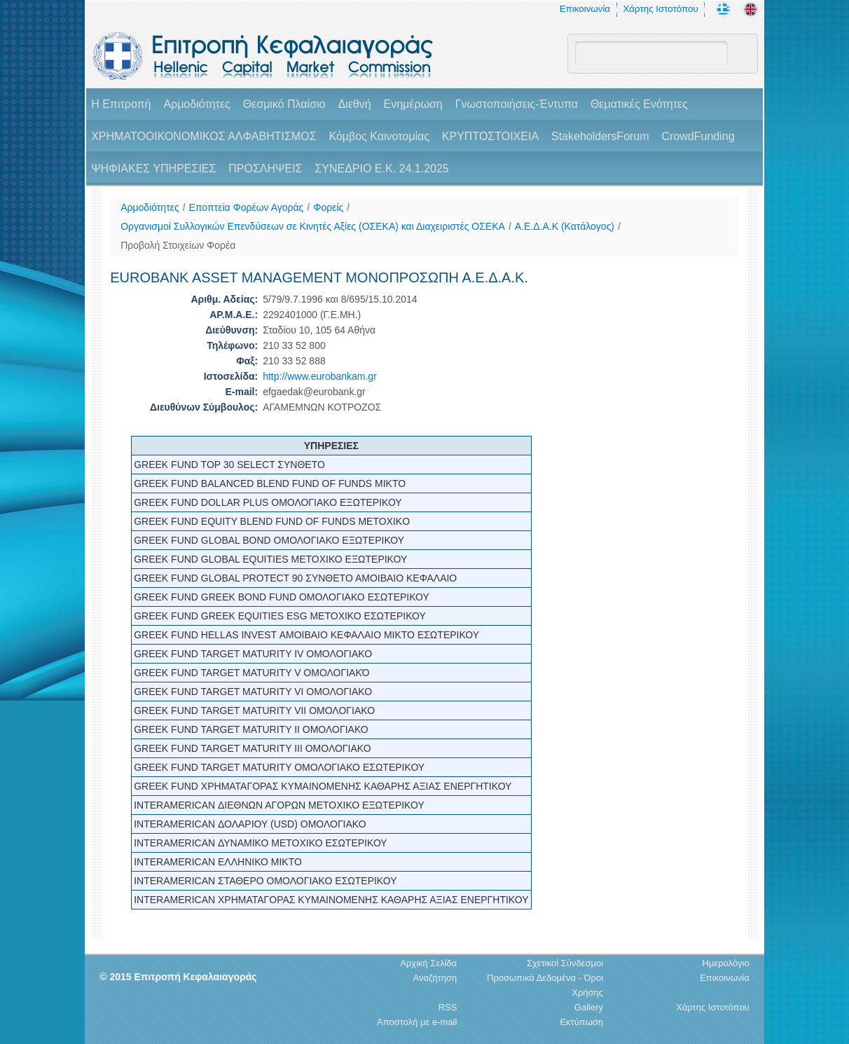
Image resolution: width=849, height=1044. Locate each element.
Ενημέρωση (412, 104)
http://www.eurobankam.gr (320, 376)
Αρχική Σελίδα (428, 963)
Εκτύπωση (581, 1022)
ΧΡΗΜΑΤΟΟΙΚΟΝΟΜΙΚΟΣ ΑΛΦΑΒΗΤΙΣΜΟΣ (203, 136)
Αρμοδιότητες (196, 104)
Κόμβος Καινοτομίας (379, 136)
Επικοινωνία (585, 9)
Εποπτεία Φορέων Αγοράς (246, 207)
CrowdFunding (697, 136)
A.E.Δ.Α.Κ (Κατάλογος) (564, 226)
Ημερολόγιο (726, 963)
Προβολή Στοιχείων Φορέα (177, 245)
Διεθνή (354, 104)
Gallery (588, 1007)
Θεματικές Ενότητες (639, 104)
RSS (448, 1007)
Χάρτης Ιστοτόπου (660, 9)
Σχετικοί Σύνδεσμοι (565, 963)
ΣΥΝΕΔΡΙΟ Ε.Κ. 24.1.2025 (381, 168)
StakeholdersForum (600, 136)
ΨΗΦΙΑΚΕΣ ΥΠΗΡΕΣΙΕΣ (153, 168)
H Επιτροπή (121, 104)
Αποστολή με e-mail (417, 1022)
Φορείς (328, 207)
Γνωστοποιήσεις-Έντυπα (516, 104)
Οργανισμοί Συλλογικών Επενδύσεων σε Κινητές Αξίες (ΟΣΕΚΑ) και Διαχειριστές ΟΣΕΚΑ (312, 226)
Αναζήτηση (435, 978)
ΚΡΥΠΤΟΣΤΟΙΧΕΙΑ (490, 136)
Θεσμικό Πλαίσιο (284, 104)
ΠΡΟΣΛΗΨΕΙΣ (265, 168)
